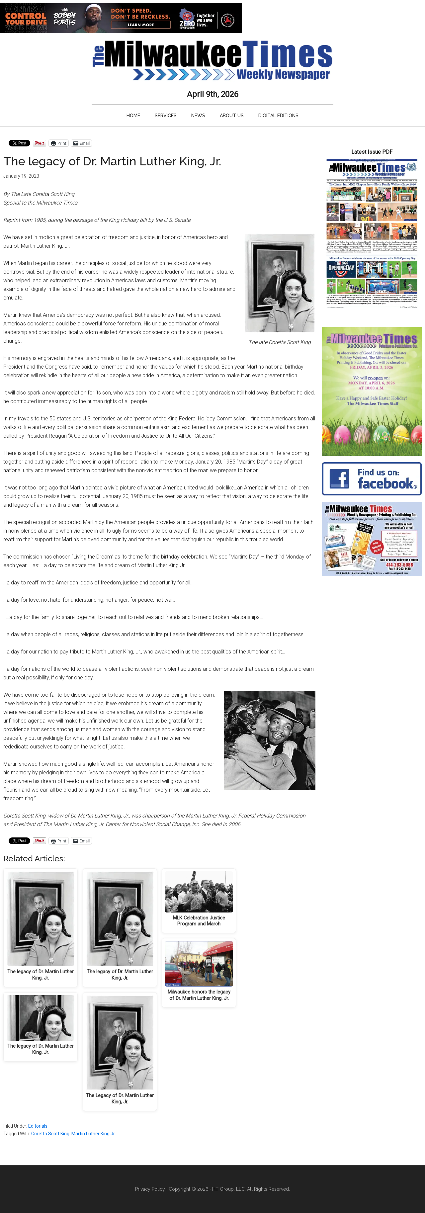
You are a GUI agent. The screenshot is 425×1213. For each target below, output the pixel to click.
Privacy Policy (150, 1189)
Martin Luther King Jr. (93, 1133)
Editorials (37, 1126)
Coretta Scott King (50, 1133)
